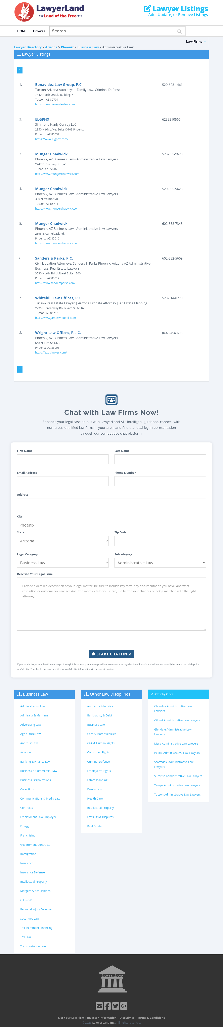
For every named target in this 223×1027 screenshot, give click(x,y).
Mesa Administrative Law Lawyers (176, 743)
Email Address (27, 473)
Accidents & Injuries (100, 706)
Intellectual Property (33, 881)
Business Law (88, 47)
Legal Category (27, 554)
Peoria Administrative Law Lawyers (177, 753)
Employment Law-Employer (38, 817)
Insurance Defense (32, 872)
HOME (22, 31)
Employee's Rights (99, 771)
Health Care (95, 798)
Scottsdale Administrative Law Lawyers (173, 764)
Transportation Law (33, 946)
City (20, 516)
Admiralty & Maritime (34, 715)
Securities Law (29, 918)
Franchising (27, 835)
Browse (39, 31)
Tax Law (25, 937)
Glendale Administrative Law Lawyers (173, 731)
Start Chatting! (111, 654)
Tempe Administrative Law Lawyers (177, 785)
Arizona (51, 47)
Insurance (26, 863)
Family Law (94, 789)
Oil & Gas (26, 900)
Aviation (25, 752)
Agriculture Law (30, 734)
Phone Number (125, 473)
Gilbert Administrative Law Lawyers (177, 720)
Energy (24, 826)
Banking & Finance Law (35, 761)
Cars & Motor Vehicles (101, 734)
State (21, 532)
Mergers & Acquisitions (35, 891)
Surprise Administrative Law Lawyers (178, 776)
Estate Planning (97, 780)
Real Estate (94, 826)
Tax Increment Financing (36, 928)
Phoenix (67, 47)
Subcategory (123, 554)
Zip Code (121, 532)
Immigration (28, 854)
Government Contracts (35, 845)
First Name (25, 451)
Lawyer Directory (28, 47)
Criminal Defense (98, 761)
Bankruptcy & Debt (99, 715)
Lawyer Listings (176, 8)
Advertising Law (30, 724)
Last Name (122, 451)
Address (22, 494)
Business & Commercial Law (38, 771)
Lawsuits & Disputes (100, 817)
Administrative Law (32, 706)
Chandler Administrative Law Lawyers (173, 708)
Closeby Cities (164, 694)
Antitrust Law (29, 743)
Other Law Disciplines (110, 694)
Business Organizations (35, 780)
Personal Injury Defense (35, 909)
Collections (27, 789)
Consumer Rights (98, 752)
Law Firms (196, 42)
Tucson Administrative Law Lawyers (177, 794)
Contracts (26, 808)
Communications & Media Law (40, 798)
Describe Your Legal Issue (35, 574)
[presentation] (111, 640)
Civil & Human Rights (101, 743)
